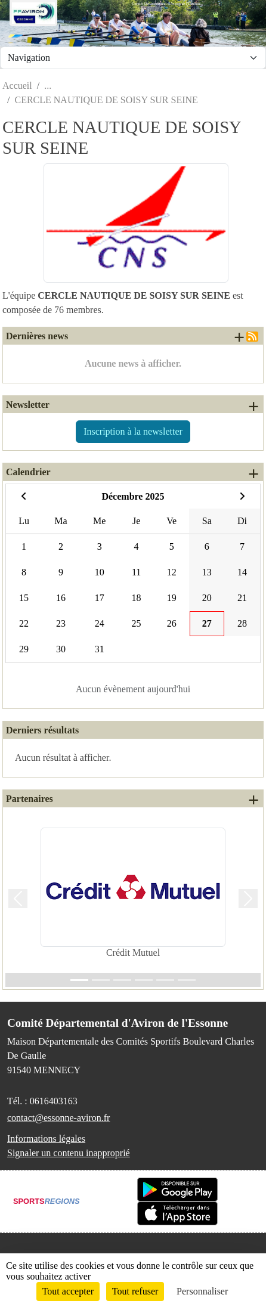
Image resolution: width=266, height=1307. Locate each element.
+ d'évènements (253, 473)
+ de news (239, 336)
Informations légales (46, 1138)
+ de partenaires (253, 799)
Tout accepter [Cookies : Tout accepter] (68, 1291)
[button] (18, 898)
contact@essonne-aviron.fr (58, 1118)
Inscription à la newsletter (133, 431)
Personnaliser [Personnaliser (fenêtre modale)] (202, 1291)
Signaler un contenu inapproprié (68, 1153)
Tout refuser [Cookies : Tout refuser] (135, 1291)
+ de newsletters (253, 406)
